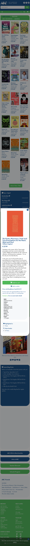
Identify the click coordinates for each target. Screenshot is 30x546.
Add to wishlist (15, 286)
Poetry (6, 326)
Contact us (5, 296)
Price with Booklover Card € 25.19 (11, 289)
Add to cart (15, 283)
